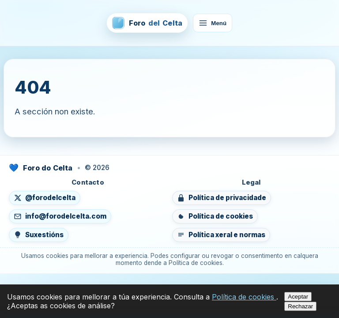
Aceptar (298, 296)
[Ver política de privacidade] (221, 198)
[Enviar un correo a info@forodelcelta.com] (60, 216)
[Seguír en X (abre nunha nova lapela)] (44, 198)
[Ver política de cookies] (215, 216)
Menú (212, 23)
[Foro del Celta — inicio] (147, 23)
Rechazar (300, 306)
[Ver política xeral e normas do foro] (221, 235)
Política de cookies (244, 296)
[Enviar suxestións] (38, 235)
